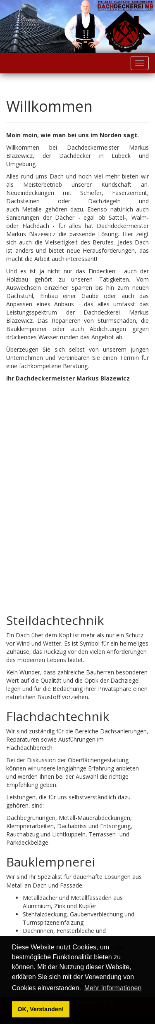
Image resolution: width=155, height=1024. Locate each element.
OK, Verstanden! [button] (40, 1009)
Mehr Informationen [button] (113, 987)
